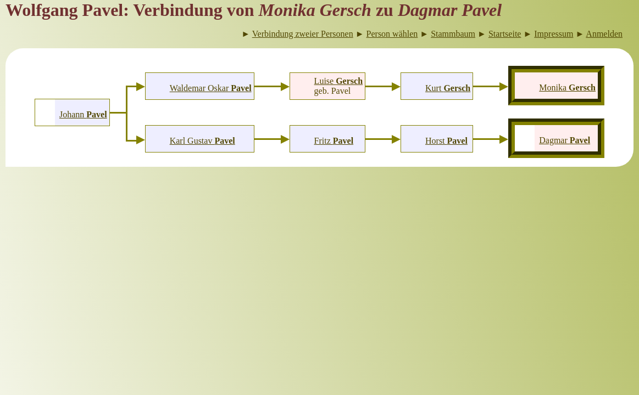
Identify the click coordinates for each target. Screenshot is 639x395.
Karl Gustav (202, 140)
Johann (83, 114)
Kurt (447, 88)
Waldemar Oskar (211, 88)
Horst (446, 140)
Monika (567, 87)
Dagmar (564, 140)
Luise (338, 81)
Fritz (334, 140)
